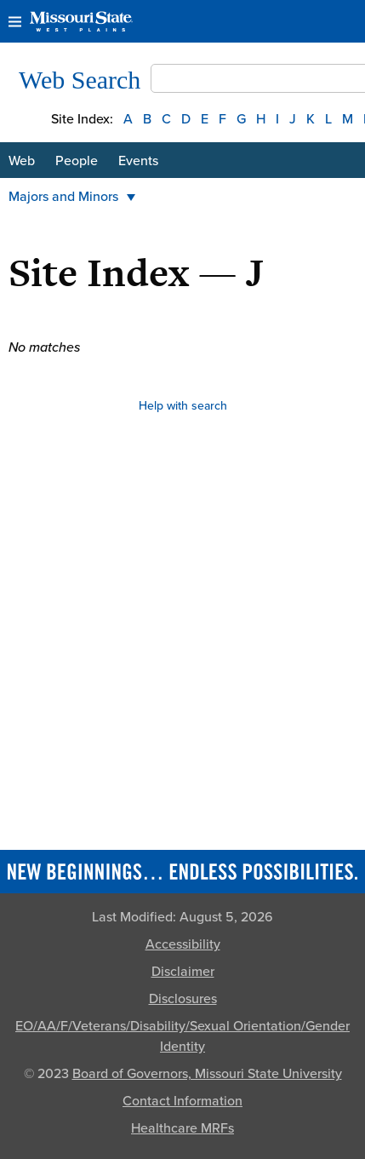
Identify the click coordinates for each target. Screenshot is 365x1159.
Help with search (183, 406)
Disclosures (183, 998)
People (76, 160)
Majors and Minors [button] (72, 196)
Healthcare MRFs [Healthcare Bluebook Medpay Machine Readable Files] (182, 1128)
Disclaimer (182, 971)
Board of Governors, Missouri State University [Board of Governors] (207, 1073)
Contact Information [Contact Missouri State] (182, 1101)
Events (138, 160)
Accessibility (182, 944)
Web (22, 160)
